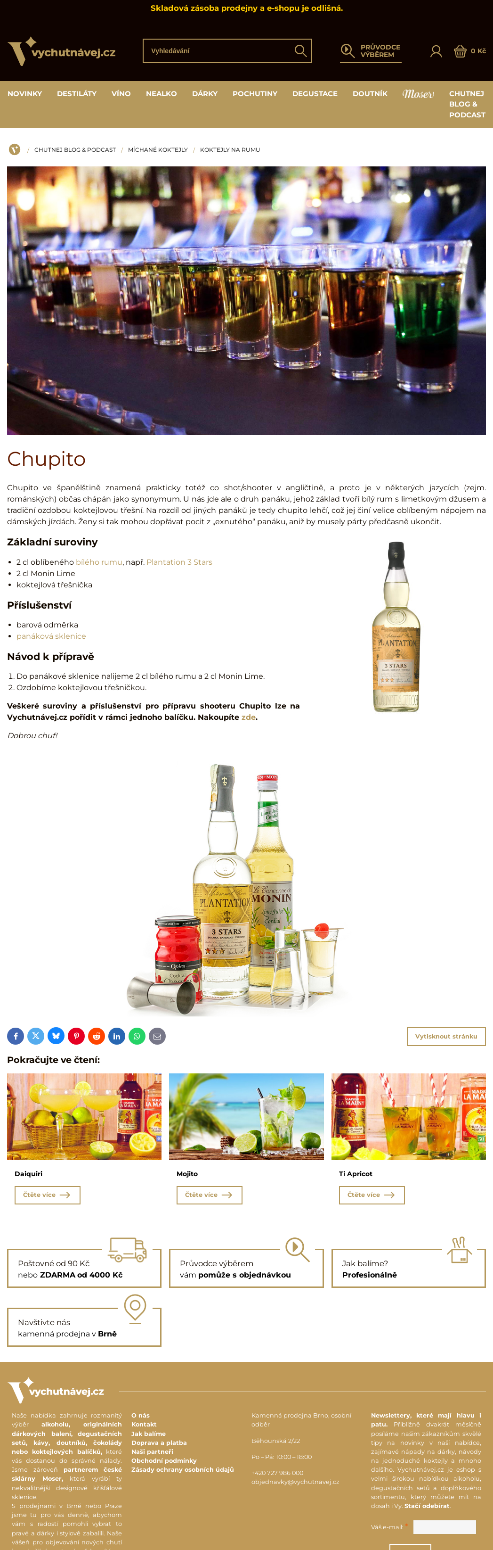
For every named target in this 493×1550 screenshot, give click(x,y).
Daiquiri (28, 1174)
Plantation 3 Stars (179, 562)
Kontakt (144, 1425)
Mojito (187, 1174)
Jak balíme (148, 1434)
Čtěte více (47, 1195)
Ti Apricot (355, 1174)
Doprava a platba (159, 1443)
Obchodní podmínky (164, 1461)
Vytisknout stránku (446, 1036)
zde (249, 717)
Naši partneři (152, 1452)
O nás (140, 1416)
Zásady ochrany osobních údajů (182, 1471)
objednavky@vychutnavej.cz (295, 1482)
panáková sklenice (51, 636)
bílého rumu (99, 562)
